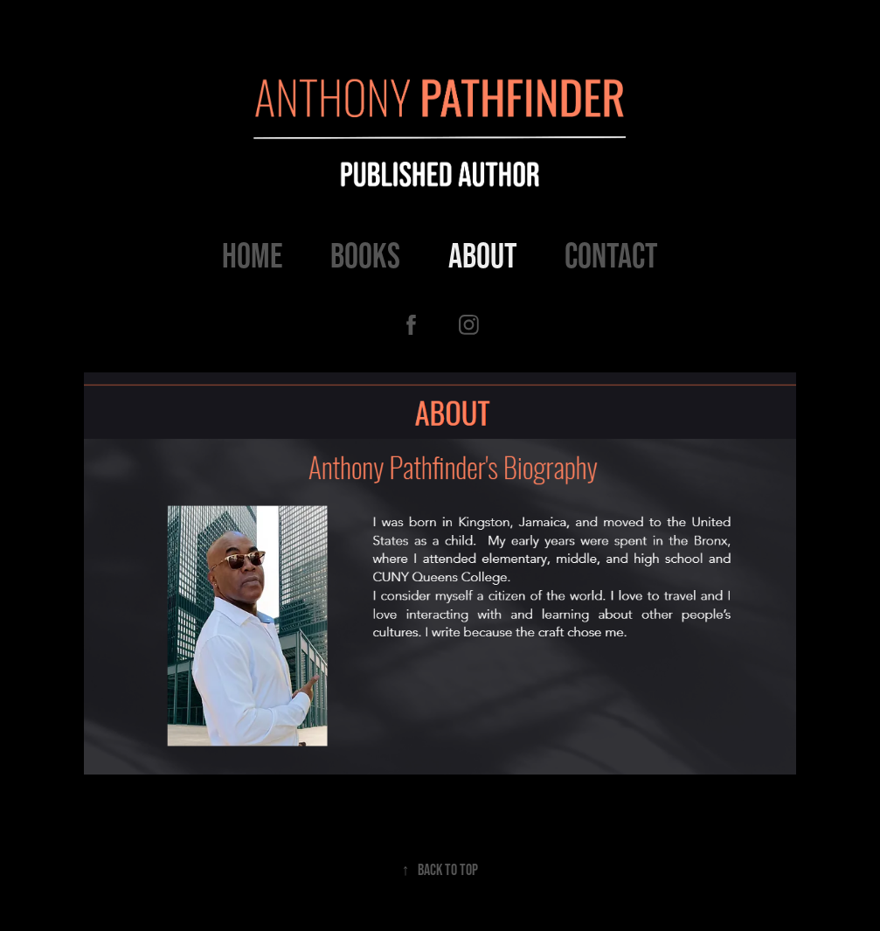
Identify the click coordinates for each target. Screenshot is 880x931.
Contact (611, 255)
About (482, 255)
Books (365, 255)
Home (252, 255)
